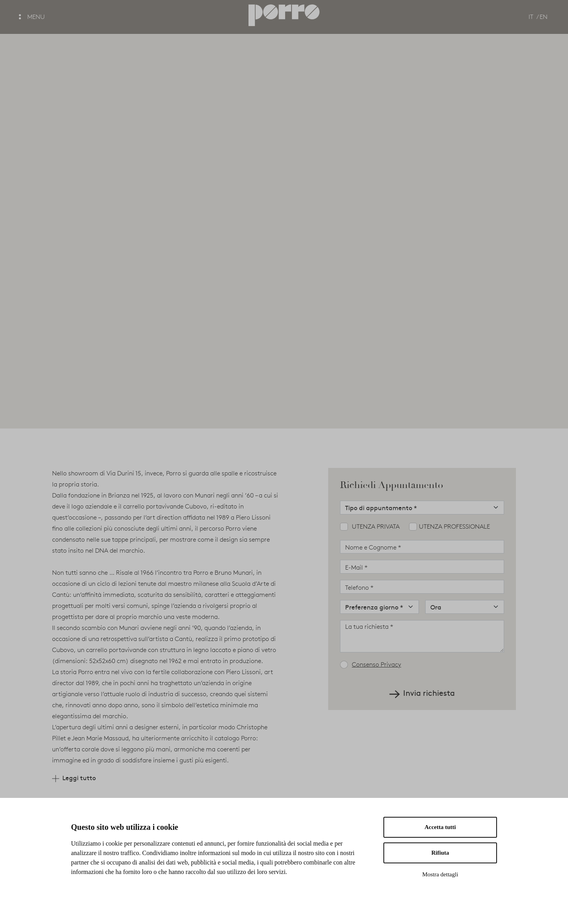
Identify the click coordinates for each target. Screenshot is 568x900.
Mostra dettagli (440, 874)
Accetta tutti (440, 827)
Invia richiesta (422, 693)
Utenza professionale (454, 526)
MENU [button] (32, 16)
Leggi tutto (74, 777)
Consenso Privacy (376, 664)
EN (543, 16)
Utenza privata (376, 526)
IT (531, 16)
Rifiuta (440, 853)
